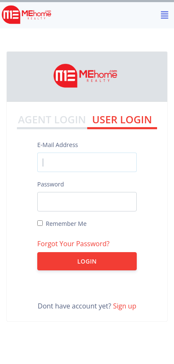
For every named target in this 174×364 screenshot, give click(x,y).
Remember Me (66, 224)
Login (87, 261)
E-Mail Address (57, 145)
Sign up (124, 306)
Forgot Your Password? (73, 243)
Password (50, 184)
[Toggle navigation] (164, 15)
